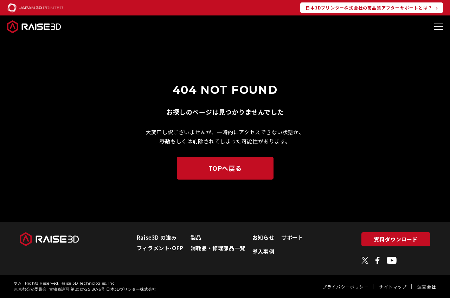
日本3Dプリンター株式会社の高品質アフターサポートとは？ (369, 8)
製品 (196, 237)
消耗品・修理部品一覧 (218, 248)
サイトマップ (393, 287)
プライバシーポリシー (345, 287)
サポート (292, 237)
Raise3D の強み (157, 237)
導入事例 (263, 251)
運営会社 (426, 287)
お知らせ (263, 237)
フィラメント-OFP (160, 248)
